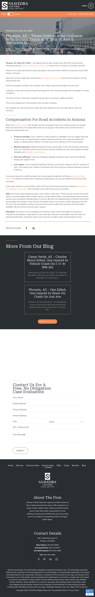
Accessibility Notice (59, 590)
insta (56, 559)
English (3, 14)
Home (10, 465)
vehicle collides (21, 125)
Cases (66, 465)
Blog (84, 465)
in (50, 559)
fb (38, 559)
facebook (26, 228)
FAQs (59, 465)
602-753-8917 (54, 548)
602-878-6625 (86, 14)
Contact (48, 467)
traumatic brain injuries (34, 152)
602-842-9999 (55, 551)
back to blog (45, 321)
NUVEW (32, 590)
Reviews (75, 465)
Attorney (19, 465)
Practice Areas (32, 465)
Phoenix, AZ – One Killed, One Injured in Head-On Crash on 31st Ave (47, 293)
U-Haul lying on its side (51, 78)
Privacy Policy (73, 590)
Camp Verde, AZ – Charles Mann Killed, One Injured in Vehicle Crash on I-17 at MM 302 (47, 262)
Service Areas (48, 465)
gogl (44, 559)
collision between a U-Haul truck (35, 66)
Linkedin (33, 228)
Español (18, 14)
